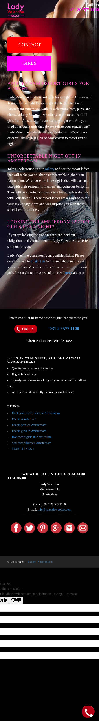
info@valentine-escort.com (54, 509)
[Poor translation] (16, 600)
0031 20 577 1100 (63, 328)
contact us (38, 261)
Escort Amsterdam (24, 419)
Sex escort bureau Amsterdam (31, 443)
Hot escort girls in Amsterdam (32, 437)
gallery (49, 169)
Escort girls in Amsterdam (29, 431)
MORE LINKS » (23, 449)
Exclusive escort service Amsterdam (36, 413)
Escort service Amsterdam (29, 425)
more (68, 273)
